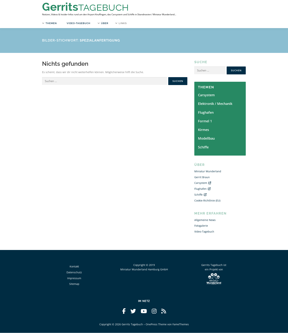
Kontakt (74, 266)
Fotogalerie (201, 226)
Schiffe (203, 147)
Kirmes (203, 130)
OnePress (151, 324)
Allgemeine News (205, 220)
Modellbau (206, 138)
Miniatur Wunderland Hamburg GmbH (144, 269)
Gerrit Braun (202, 177)
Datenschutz (74, 272)
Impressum (74, 278)
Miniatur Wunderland (207, 171)
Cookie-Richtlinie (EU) (207, 200)
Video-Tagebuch (78, 23)
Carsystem (206, 95)
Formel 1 (205, 121)
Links (122, 23)
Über (104, 23)
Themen (51, 23)
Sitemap (74, 284)
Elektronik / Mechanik (215, 104)
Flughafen (206, 112)
